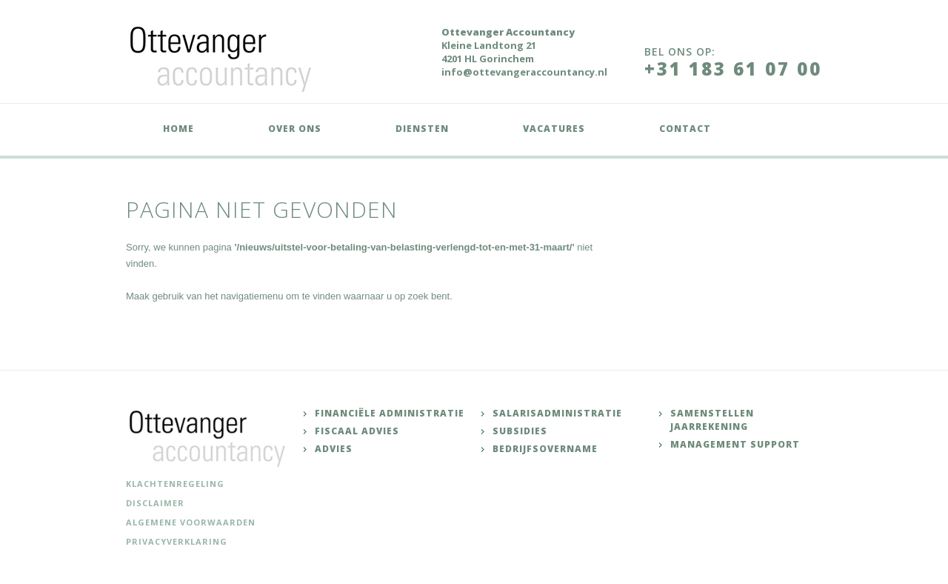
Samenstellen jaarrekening (712, 420)
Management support (735, 444)
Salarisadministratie (557, 413)
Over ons (294, 128)
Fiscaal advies (357, 431)
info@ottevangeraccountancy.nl (524, 72)
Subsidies (520, 431)
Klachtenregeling (175, 483)
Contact (685, 128)
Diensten (422, 128)
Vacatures (554, 128)
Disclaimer (155, 502)
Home (178, 128)
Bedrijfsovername (545, 448)
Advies (334, 448)
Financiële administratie (389, 413)
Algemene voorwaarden (191, 522)
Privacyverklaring (176, 541)
